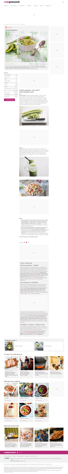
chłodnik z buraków (23, 330)
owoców (32, 317)
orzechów (33, 277)
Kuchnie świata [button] (14, 5)
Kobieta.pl (12, 464)
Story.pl (51, 464)
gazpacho (34, 225)
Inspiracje (35, 5)
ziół (33, 292)
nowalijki (21, 290)
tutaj (12, 472)
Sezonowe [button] (29, 5)
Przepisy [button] (6, 5)
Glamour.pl (8, 464)
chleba (21, 272)
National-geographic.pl (24, 464)
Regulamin (27, 456)
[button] (4, 367)
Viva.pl (40, 464)
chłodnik (46, 234)
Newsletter (14, 456)
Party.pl (30, 464)
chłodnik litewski (25, 326)
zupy (38, 327)
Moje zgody (32, 456)
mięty (29, 293)
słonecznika (31, 278)
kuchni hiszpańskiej (29, 331)
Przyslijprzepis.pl (17, 464)
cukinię (37, 290)
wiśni (34, 334)
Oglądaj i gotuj (48, 5)
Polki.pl (38, 464)
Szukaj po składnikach (8, 456)
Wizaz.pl (43, 464)
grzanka (38, 275)
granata (26, 319)
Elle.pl (5, 464)
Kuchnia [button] (41, 5)
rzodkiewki (34, 330)
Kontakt (36, 456)
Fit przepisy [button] (22, 5)
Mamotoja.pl (34, 464)
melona (42, 318)
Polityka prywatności (20, 456)
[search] (63, 2)
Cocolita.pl (47, 464)
